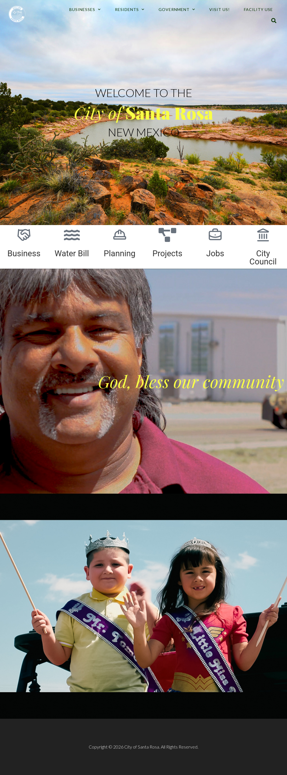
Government (177, 9)
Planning (119, 253)
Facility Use (258, 9)
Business (23, 253)
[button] (274, 20)
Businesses (85, 9)
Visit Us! (219, 9)
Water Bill (72, 253)
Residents (129, 9)
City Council (263, 257)
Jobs (215, 253)
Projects (167, 253)
